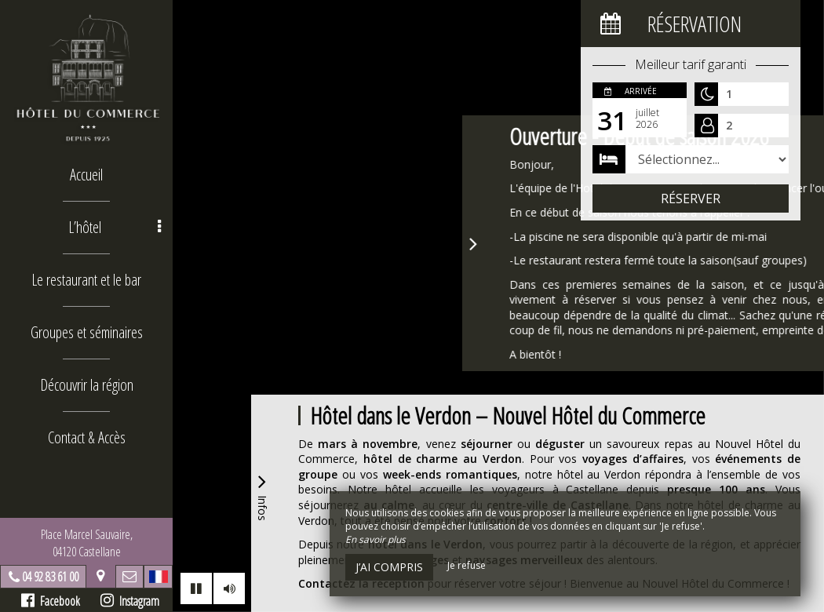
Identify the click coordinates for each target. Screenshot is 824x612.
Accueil (86, 174)
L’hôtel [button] (114, 227)
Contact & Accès (87, 437)
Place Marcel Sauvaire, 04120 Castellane (87, 543)
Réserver (690, 198)
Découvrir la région (86, 384)
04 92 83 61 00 (50, 576)
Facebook (50, 601)
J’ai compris (389, 566)
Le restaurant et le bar (86, 279)
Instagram (129, 601)
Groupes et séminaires (87, 332)
